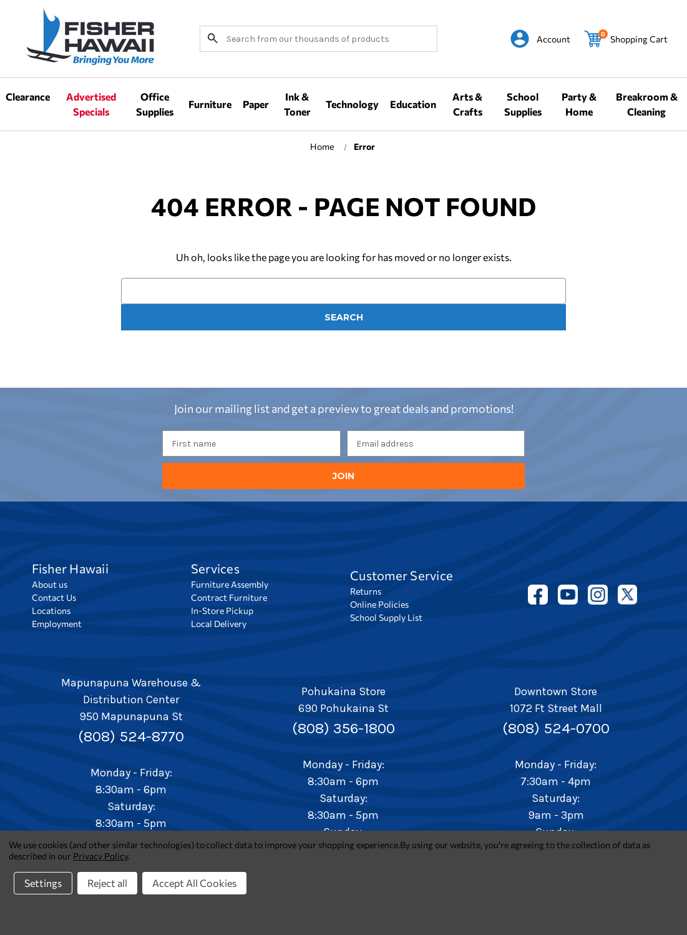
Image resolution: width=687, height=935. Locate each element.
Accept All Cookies (194, 883)
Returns (365, 591)
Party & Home (579, 104)
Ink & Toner (297, 104)
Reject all (107, 883)
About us (49, 584)
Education (413, 104)
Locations (51, 610)
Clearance (28, 96)
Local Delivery (218, 623)
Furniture (209, 104)
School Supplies (523, 104)
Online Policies (379, 604)
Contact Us (54, 597)
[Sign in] (540, 39)
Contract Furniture (229, 597)
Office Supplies (154, 104)
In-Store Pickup (222, 610)
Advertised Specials (91, 104)
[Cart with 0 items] (626, 39)
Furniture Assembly (229, 584)
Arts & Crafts (467, 104)
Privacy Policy (100, 856)
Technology (352, 104)
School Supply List (386, 617)
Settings (43, 883)
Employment (57, 623)
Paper (256, 104)
